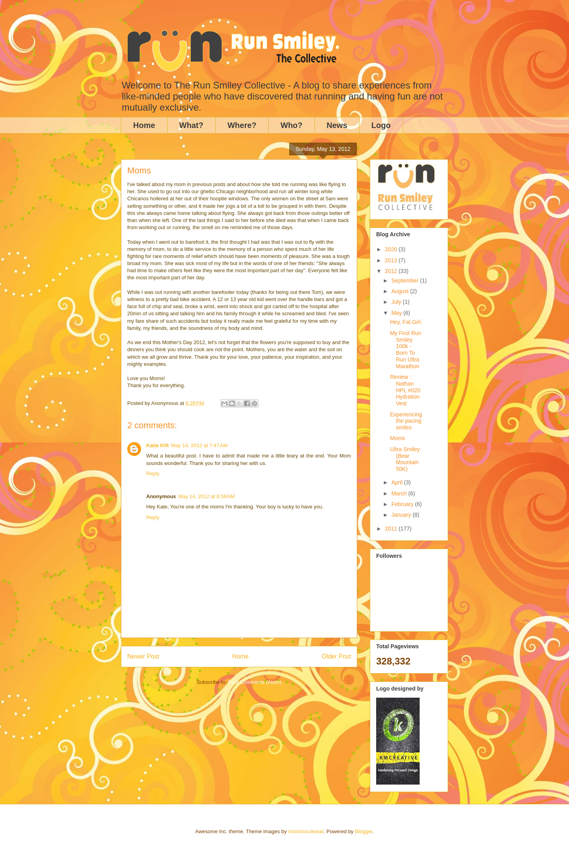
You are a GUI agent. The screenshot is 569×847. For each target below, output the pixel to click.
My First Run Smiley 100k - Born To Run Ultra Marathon (405, 349)
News (337, 125)
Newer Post (143, 656)
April (397, 482)
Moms (397, 438)
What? (191, 125)
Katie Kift (157, 445)
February (403, 504)
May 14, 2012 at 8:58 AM (206, 496)
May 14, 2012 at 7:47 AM (199, 445)
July (397, 302)
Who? (292, 125)
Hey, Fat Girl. (406, 322)
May (397, 313)
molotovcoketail (306, 831)
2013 (392, 260)
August (400, 291)
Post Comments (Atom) (254, 682)
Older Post (336, 656)
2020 (392, 249)
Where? (242, 125)
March (399, 493)
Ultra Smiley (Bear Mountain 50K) (405, 459)
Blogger (363, 831)
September (405, 280)
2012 (392, 271)
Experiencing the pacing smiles (406, 421)
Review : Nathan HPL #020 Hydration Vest (405, 390)
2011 (392, 528)
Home (144, 125)
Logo (381, 125)
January (402, 515)
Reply (152, 473)
